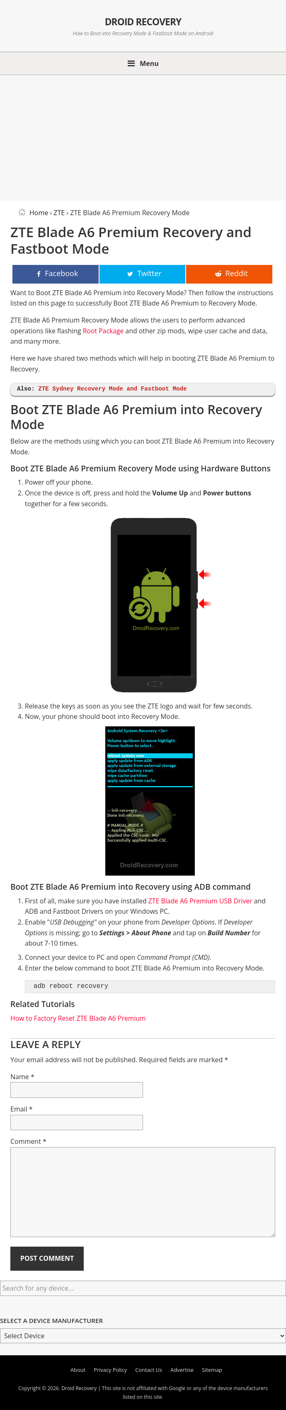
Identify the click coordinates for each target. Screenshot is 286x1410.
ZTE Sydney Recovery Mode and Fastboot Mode (112, 389)
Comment (28, 1141)
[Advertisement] (143, 136)
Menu (149, 63)
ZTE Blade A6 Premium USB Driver (200, 900)
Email (21, 1109)
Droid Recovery (143, 20)
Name (22, 1076)
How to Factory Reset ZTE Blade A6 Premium (78, 1018)
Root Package (103, 330)
